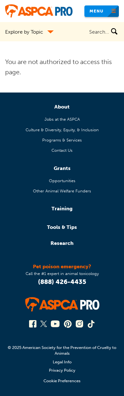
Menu (96, 11)
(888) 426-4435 (62, 282)
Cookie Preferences (62, 380)
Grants (62, 168)
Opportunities (62, 180)
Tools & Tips (62, 227)
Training (62, 209)
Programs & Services (62, 140)
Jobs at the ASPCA (62, 119)
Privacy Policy (62, 370)
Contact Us (62, 150)
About (62, 107)
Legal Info (62, 362)
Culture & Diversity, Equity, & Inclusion (62, 129)
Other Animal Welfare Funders (62, 191)
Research (62, 243)
